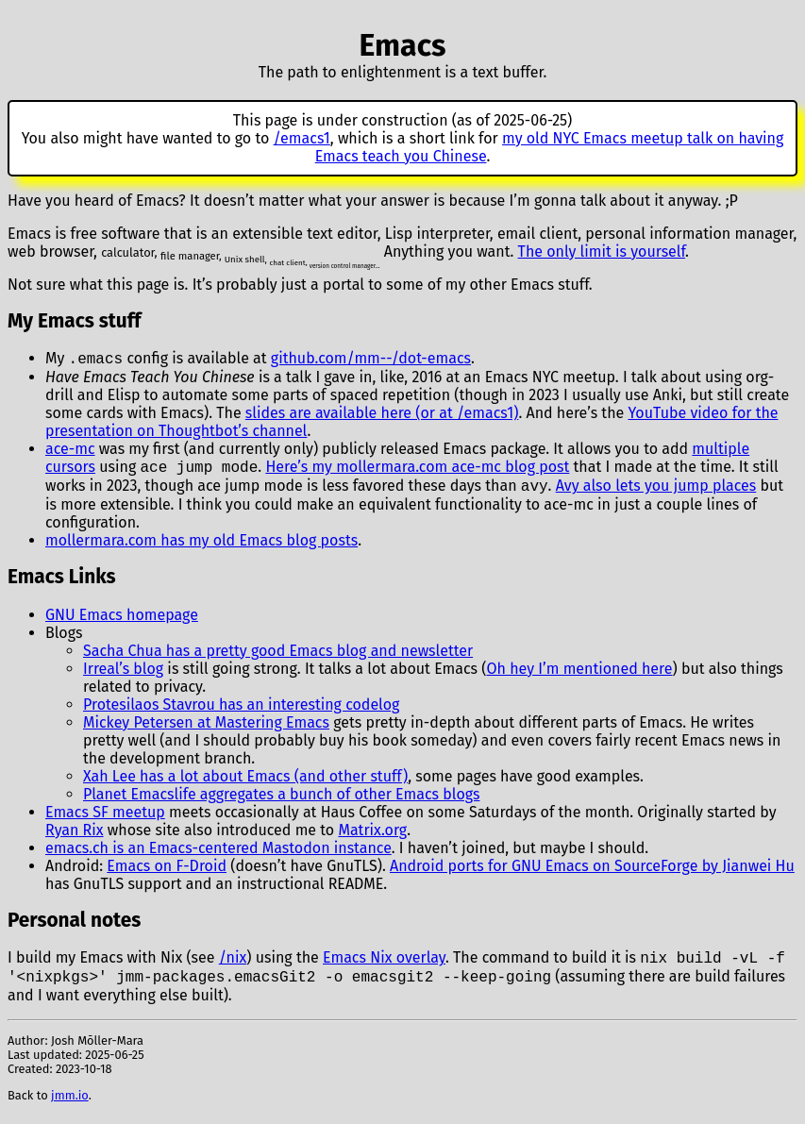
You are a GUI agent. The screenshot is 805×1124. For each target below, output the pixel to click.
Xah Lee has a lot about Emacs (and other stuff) (245, 782)
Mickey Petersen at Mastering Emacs (206, 728)
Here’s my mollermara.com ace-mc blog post (417, 470)
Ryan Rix (74, 836)
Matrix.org (372, 836)
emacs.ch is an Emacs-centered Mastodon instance (218, 854)
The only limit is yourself (601, 251)
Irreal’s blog (123, 674)
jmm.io (70, 1105)
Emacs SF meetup (105, 818)
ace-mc (70, 451)
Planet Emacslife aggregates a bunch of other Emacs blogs (281, 800)
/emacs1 (302, 138)
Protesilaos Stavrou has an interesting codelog (241, 710)
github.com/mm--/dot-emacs (371, 360)
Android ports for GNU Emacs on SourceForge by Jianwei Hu (592, 872)
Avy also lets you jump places (656, 491)
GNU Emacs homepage (121, 620)
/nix (233, 965)
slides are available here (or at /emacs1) (382, 415)
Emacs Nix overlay (384, 965)
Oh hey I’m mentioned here (580, 674)
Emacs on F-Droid (166, 872)
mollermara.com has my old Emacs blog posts (201, 546)
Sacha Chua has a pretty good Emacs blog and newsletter (278, 656)
